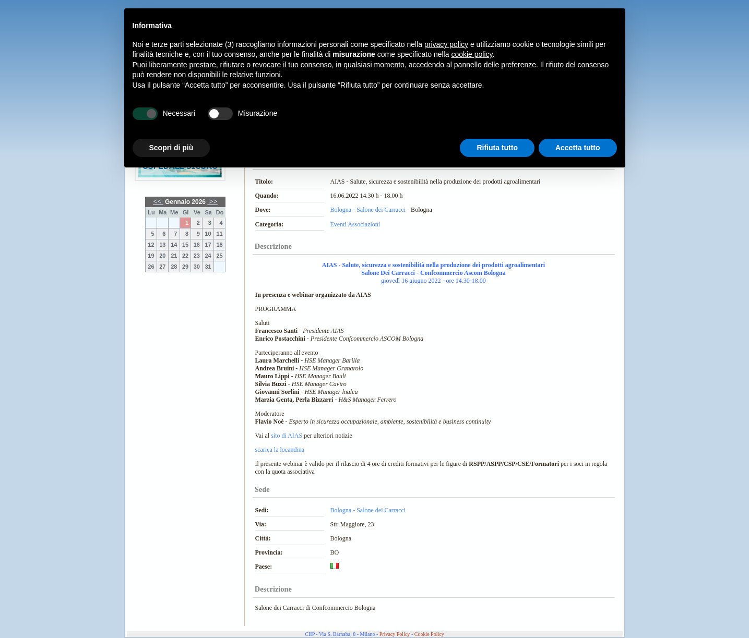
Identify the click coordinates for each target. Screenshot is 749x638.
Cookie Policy (429, 634)
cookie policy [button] (471, 54)
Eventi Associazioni (355, 224)
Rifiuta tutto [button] (497, 147)
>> (212, 202)
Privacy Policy (394, 634)
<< (158, 202)
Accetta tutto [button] (577, 147)
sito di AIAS (285, 435)
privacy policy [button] (446, 44)
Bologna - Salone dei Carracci (368, 209)
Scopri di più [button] (171, 147)
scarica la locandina (280, 449)
